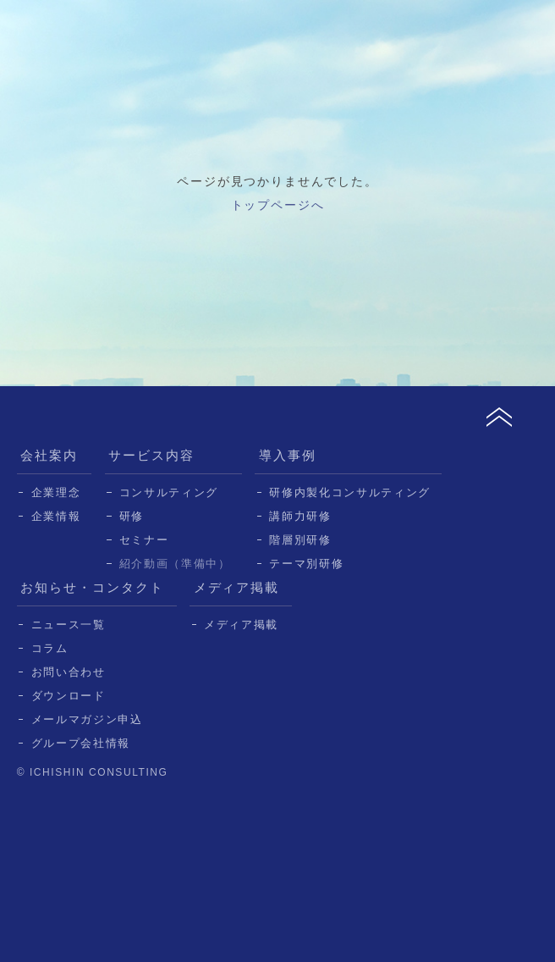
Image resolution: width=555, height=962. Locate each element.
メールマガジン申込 (87, 719)
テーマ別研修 (306, 563)
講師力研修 (300, 516)
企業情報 (56, 516)
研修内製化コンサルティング (350, 492)
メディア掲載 (237, 587)
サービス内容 (151, 455)
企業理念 (56, 492)
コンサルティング (169, 492)
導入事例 (287, 455)
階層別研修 (300, 540)
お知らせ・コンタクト (92, 587)
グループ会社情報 (81, 743)
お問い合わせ (68, 672)
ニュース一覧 (68, 624)
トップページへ (278, 205)
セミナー (144, 540)
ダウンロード (68, 695)
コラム (50, 648)
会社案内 (49, 455)
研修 (131, 516)
